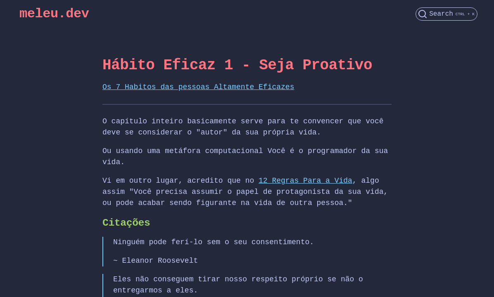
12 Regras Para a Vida (305, 181)
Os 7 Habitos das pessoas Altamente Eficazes (198, 87)
